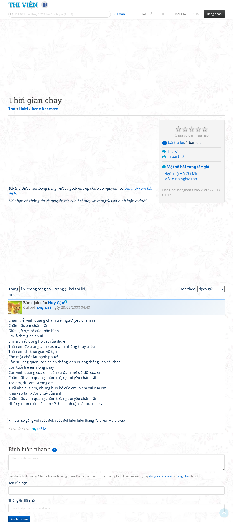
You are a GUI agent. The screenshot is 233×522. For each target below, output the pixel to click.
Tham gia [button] (179, 14)
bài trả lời (173, 142)
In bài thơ (176, 156)
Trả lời (173, 151)
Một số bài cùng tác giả (185, 167)
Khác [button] (196, 14)
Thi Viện (23, 4)
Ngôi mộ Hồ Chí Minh (182, 173)
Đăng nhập (214, 14)
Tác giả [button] (147, 14)
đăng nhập (183, 476)
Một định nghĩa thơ (180, 178)
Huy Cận (57, 302)
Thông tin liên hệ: (21, 500)
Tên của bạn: (18, 483)
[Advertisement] (116, 53)
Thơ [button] (162, 14)
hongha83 (185, 190)
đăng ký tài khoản (161, 476)
